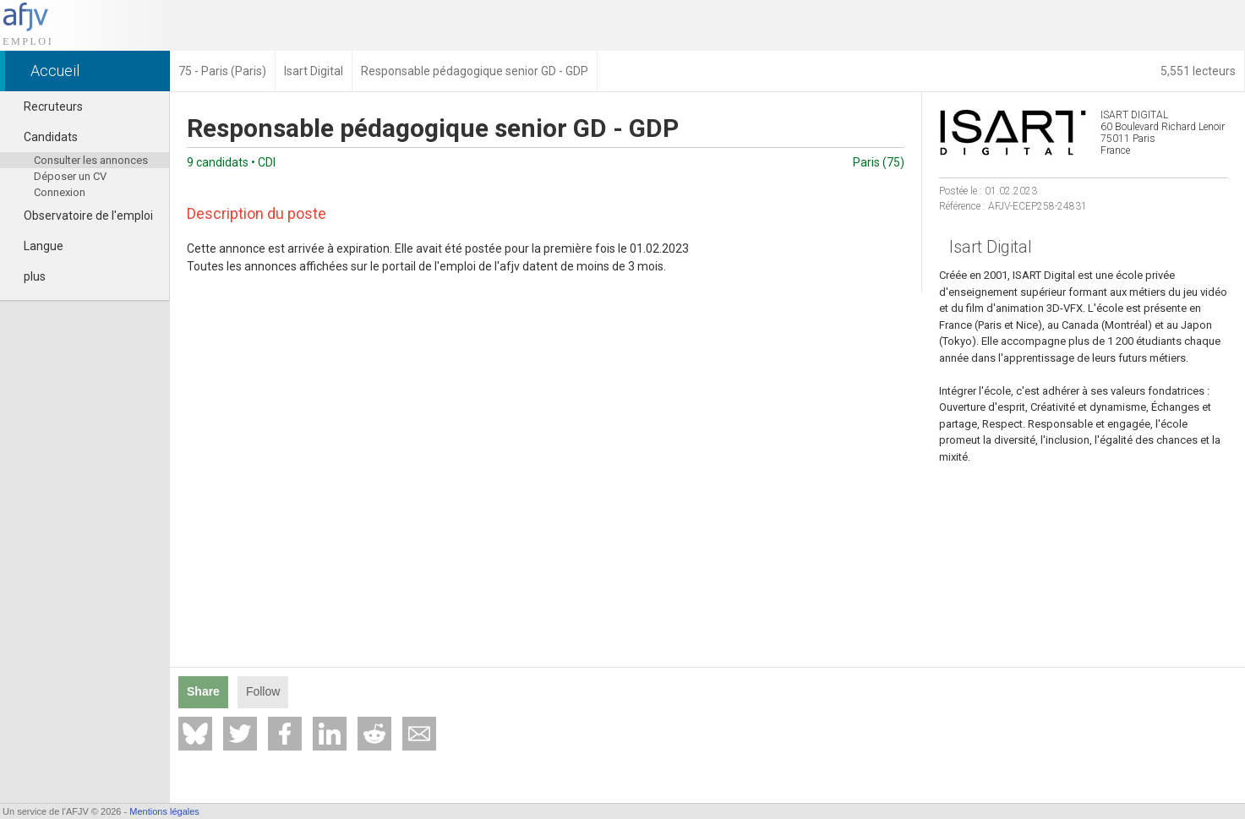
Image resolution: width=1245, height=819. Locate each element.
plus (27, 276)
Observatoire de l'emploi (80, 215)
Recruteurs (45, 106)
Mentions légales (164, 811)
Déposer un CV (70, 176)
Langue (35, 246)
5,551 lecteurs (1198, 71)
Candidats (43, 137)
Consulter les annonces (91, 160)
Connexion (59, 192)
